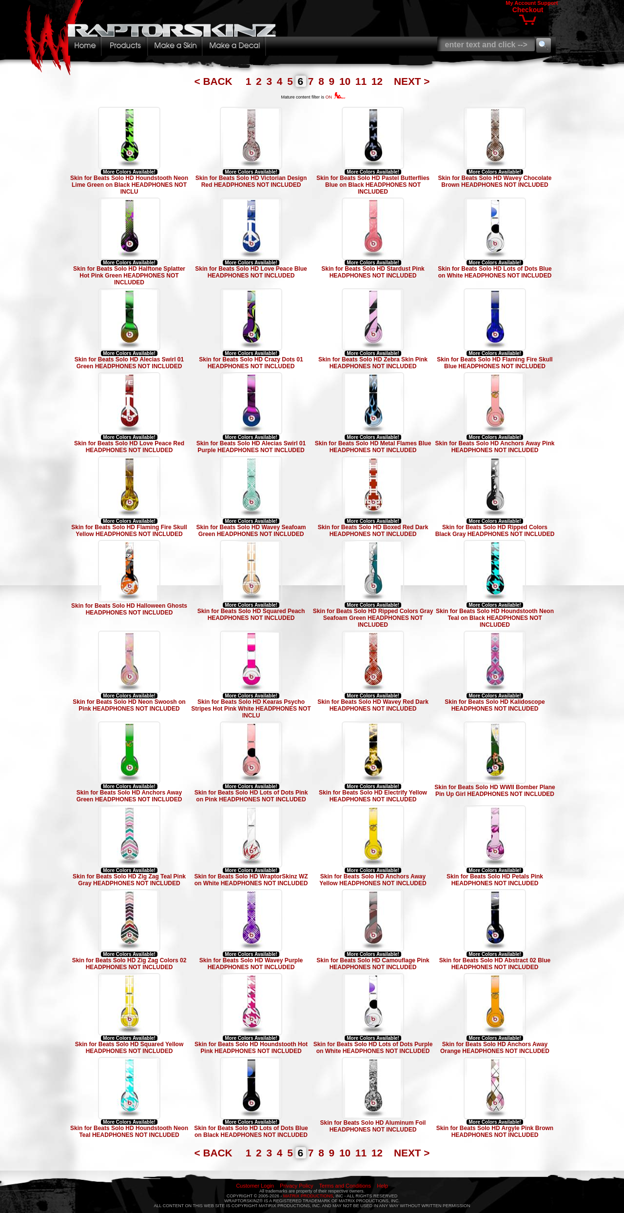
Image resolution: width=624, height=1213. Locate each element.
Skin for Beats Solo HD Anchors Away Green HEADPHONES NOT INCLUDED (129, 796)
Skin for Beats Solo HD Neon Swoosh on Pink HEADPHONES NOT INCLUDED (129, 705)
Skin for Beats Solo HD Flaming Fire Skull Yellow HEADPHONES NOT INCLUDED (129, 530)
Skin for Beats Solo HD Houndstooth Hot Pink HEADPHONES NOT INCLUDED (251, 1047)
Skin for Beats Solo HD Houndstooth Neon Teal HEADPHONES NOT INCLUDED (129, 1131)
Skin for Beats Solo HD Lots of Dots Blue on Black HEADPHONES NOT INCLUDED (251, 1131)
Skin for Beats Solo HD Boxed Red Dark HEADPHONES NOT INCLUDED (373, 530)
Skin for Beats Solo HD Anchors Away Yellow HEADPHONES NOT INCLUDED (372, 880)
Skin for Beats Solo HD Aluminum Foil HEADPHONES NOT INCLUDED (373, 1126)
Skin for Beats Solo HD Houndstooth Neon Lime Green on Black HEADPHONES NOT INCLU (129, 185)
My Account (521, 3)
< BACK (215, 81)
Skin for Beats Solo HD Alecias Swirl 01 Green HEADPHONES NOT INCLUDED (129, 363)
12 (378, 81)
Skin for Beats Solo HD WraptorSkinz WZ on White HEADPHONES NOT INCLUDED (251, 880)
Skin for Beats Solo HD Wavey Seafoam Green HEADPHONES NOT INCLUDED (251, 530)
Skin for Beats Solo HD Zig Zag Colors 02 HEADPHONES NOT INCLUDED (129, 964)
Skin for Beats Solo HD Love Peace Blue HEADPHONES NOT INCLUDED (251, 272)
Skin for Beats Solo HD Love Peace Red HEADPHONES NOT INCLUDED (129, 447)
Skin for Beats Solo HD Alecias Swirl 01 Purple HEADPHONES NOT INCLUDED (251, 447)
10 (346, 81)
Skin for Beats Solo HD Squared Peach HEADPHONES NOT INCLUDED (251, 614)
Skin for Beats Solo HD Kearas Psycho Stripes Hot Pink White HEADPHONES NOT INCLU (251, 708)
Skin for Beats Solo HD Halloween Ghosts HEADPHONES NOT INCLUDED (129, 609)
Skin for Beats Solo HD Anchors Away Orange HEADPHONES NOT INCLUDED (494, 1047)
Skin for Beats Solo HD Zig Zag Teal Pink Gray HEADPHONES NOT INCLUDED (129, 880)
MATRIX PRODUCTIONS (308, 1195)
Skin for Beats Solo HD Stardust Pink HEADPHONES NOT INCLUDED (372, 272)
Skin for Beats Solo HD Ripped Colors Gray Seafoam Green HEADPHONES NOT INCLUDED (373, 618)
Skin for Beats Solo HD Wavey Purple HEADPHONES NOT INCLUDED (251, 964)
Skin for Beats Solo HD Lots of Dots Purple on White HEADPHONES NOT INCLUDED (373, 1047)
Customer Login (255, 1186)
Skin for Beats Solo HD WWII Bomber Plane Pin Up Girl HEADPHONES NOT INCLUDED (494, 790)
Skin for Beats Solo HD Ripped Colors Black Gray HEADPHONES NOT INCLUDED (495, 530)
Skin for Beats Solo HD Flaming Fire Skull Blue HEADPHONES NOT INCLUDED (494, 363)
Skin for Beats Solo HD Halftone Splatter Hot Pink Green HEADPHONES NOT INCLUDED (129, 275)
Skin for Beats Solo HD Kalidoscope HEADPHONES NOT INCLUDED (495, 705)
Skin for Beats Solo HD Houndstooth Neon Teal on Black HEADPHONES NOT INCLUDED (495, 618)
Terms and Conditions (345, 1186)
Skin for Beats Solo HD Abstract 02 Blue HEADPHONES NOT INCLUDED (494, 964)
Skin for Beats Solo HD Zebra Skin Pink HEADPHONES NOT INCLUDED (373, 363)
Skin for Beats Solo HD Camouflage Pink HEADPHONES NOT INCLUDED (372, 964)
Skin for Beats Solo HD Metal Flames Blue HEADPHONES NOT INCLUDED (373, 447)
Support (547, 3)
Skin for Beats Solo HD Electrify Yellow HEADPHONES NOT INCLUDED (373, 796)
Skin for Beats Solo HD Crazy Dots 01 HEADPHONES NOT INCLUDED (251, 363)
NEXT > (411, 81)
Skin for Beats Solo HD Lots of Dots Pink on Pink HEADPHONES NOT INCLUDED (251, 796)
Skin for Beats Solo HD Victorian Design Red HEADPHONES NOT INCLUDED (251, 181)
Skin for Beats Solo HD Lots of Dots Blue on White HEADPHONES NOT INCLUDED (494, 272)
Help (382, 1186)
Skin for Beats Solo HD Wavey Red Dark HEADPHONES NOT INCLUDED (373, 705)
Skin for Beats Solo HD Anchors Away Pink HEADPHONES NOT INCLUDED (495, 447)
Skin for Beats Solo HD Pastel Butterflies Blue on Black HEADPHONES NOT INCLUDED (372, 185)
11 (362, 81)
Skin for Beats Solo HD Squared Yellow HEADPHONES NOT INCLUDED (129, 1047)
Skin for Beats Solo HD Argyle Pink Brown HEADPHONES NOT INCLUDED (494, 1131)
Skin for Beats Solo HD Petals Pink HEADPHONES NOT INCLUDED (495, 880)
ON (336, 97)
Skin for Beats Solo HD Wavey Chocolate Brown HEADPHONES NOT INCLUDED (495, 181)
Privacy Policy (296, 1186)
